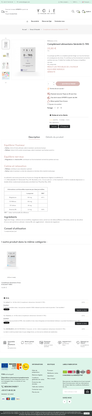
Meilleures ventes (52, 373)
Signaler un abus (82, 310)
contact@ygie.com (23, 2)
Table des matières (38, 386)
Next (6, 82)
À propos (50, 370)
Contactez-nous (37, 389)
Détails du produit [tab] (55, 137)
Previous (6, 38)
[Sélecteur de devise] (75, 2)
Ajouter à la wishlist (54, 104)
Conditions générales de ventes (38, 378)
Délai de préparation (35, 371)
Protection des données (36, 383)
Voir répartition (54, 122)
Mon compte (51, 378)
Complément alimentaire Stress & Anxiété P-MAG (11, 283)
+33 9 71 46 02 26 (7, 2)
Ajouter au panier (68, 84)
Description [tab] (34, 137)
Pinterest (61, 107)
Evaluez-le (64, 126)
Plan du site (35, 392)
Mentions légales (37, 375)
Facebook (64, 401)
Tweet (58, 107)
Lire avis (53, 126)
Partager (55, 107)
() (78, 11)
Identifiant (50, 376)
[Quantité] (50, 83)
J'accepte (86, 413)
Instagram (69, 401)
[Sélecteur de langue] (86, 2)
